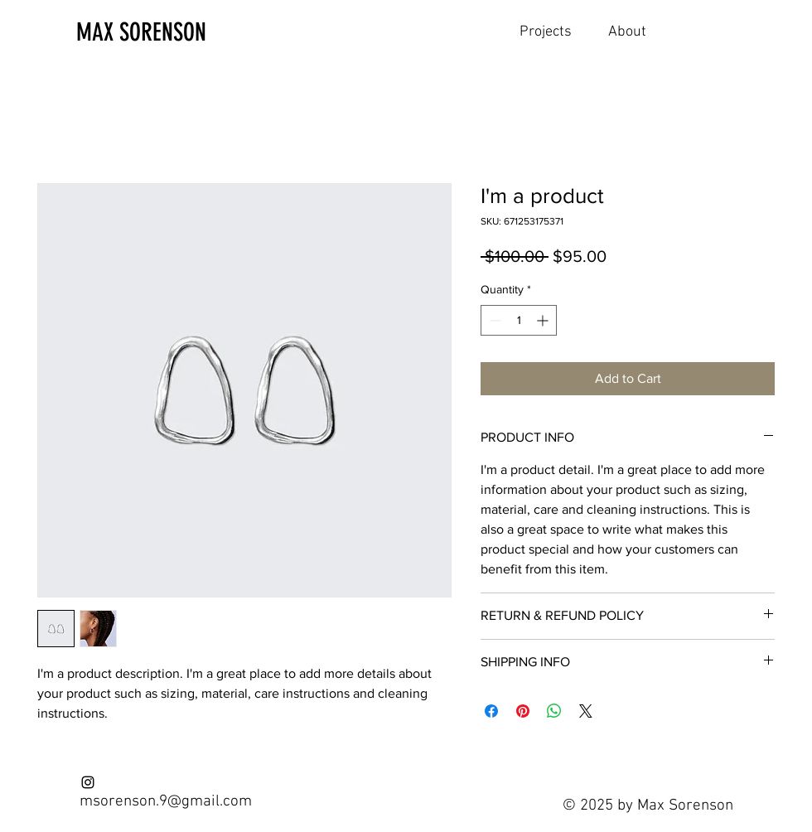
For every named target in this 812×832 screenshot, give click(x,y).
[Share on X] (586, 711)
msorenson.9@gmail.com (166, 801)
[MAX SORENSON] (164, 32)
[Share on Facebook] (491, 711)
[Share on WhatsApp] (554, 711)
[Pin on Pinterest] (523, 711)
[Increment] (544, 320)
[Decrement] (493, 320)
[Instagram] (88, 782)
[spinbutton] (519, 320)
